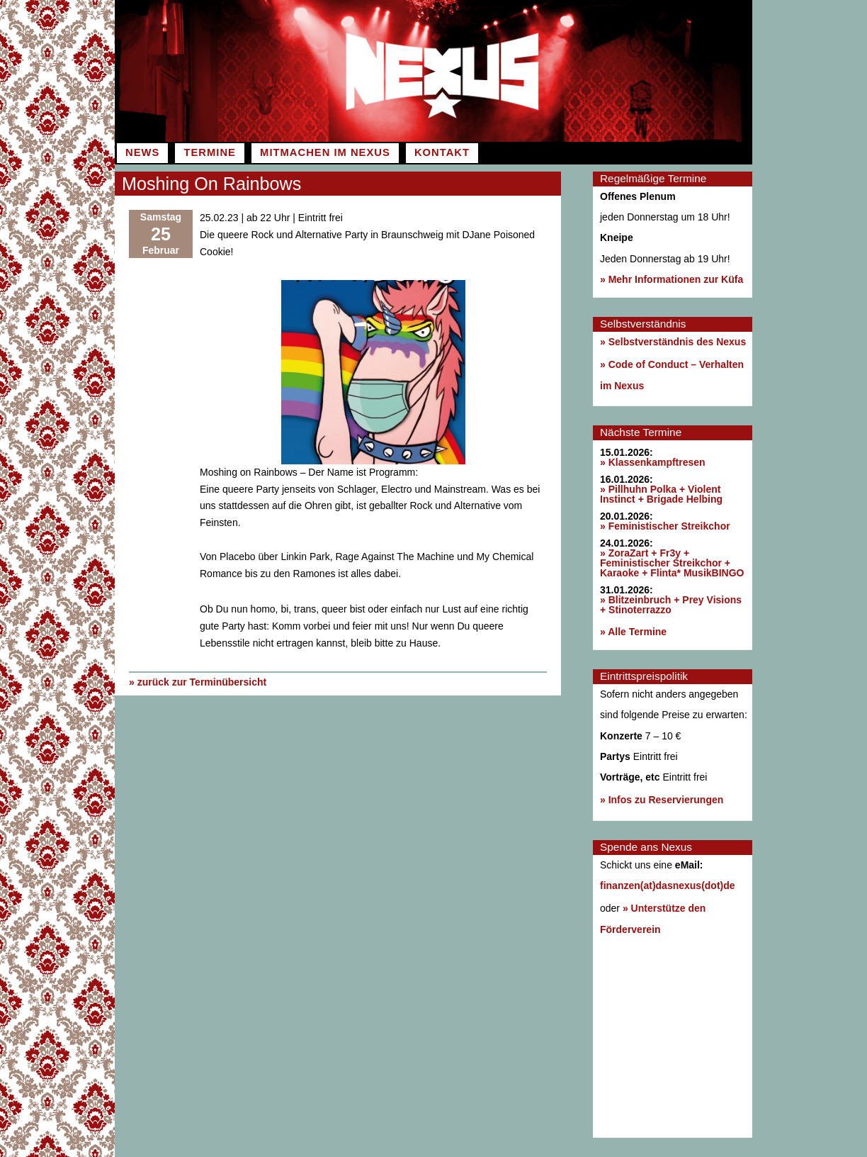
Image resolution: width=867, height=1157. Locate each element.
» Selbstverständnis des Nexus (673, 341)
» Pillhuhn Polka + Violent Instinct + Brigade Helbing (661, 494)
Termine (209, 152)
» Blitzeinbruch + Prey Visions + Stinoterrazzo (671, 604)
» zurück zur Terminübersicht (197, 682)
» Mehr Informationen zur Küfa (671, 279)
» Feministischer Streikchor (665, 526)
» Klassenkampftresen (653, 462)
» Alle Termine (633, 631)
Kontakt (442, 152)
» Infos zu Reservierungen (661, 799)
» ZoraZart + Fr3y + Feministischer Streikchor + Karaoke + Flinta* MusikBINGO (672, 562)
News (142, 152)
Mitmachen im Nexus (325, 152)
